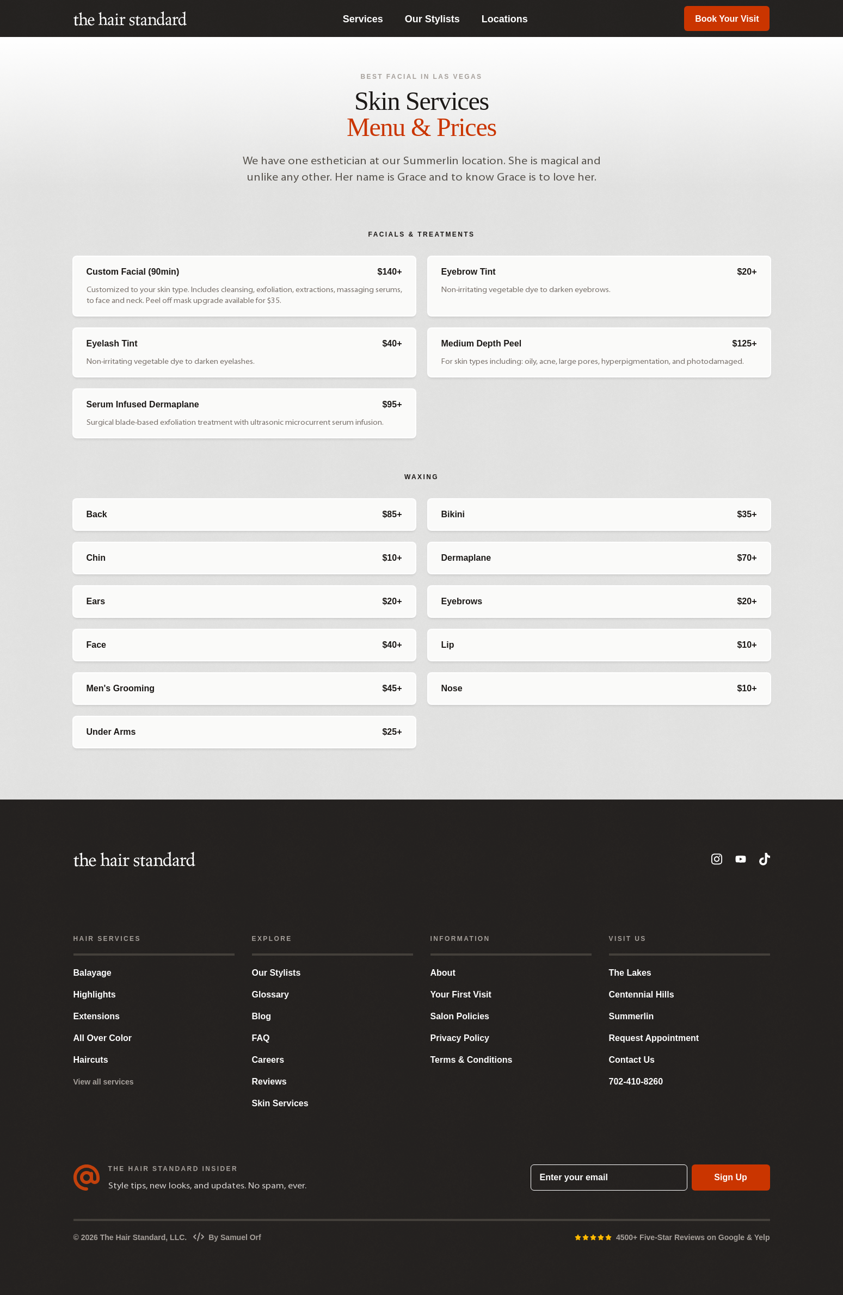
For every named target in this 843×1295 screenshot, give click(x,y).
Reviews (269, 1081)
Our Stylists (432, 19)
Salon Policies (459, 1016)
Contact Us (632, 1059)
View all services (103, 1081)
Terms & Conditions (471, 1059)
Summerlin (631, 1016)
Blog (262, 1016)
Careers (268, 1059)
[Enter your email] (609, 1177)
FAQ (261, 1038)
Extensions (96, 1016)
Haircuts (90, 1059)
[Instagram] (716, 859)
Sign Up (730, 1177)
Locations (505, 19)
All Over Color (102, 1038)
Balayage (92, 972)
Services (363, 19)
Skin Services (280, 1103)
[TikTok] (764, 859)
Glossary (270, 994)
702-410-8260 (636, 1081)
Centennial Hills (641, 994)
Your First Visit (460, 994)
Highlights (94, 994)
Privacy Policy (460, 1038)
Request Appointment (654, 1038)
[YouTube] (740, 859)
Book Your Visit (727, 18)
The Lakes (630, 972)
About (443, 972)
